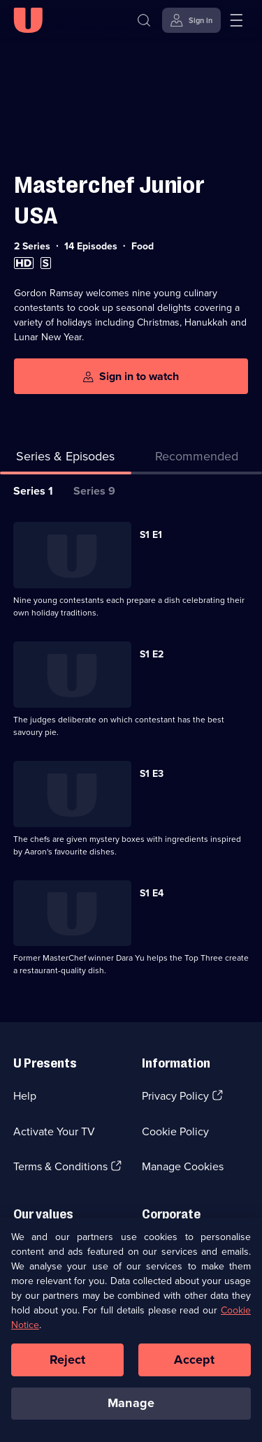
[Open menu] (236, 20)
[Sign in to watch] (131, 376)
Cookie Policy (175, 1131)
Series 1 (33, 491)
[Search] (144, 20)
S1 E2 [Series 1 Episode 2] (151, 654)
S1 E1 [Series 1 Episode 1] (151, 534)
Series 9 (94, 491)
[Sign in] (191, 20)
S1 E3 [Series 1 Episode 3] (151, 773)
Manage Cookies (183, 1166)
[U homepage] (28, 20)
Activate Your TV (54, 1131)
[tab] (197, 459)
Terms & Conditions (60, 1166)
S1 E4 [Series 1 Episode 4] (151, 893)
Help (24, 1096)
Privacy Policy (175, 1096)
